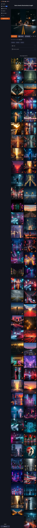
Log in (5, 524)
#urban (17, 42)
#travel (22, 42)
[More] (32, 36)
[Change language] (8, 1)
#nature (13, 42)
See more (20, 39)
